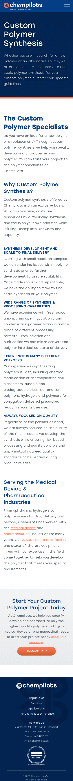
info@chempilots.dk (36, 741)
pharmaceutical (17, 534)
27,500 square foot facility (44, 540)
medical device (23, 528)
